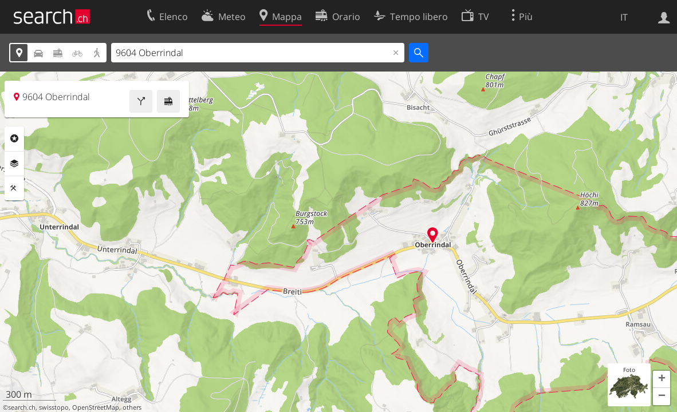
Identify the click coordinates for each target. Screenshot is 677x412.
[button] (661, 379)
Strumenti (14, 188)
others (132, 407)
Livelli (14, 164)
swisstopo (54, 407)
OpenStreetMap (95, 407)
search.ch (22, 407)
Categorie (14, 138)
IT (624, 17)
